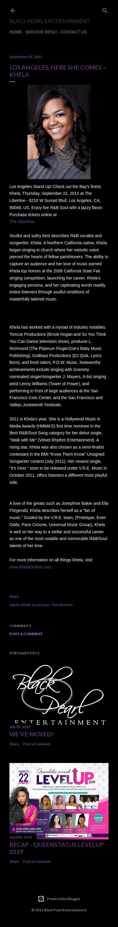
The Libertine (62, 605)
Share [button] (14, 596)
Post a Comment (26, 634)
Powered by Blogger (59, 898)
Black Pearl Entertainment (49, 21)
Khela (25, 605)
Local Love (40, 605)
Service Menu (41, 32)
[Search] (105, 9)
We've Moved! (31, 734)
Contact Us (73, 32)
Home (15, 32)
